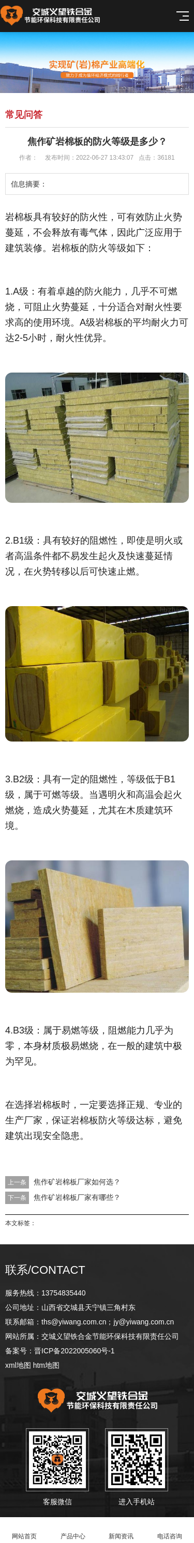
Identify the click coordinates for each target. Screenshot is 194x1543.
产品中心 (73, 1530)
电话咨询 (169, 1530)
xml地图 (18, 1365)
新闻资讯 (121, 1530)
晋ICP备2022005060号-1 (74, 1351)
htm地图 (46, 1365)
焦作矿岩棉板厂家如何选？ (77, 1182)
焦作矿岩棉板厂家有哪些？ (77, 1197)
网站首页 (24, 1530)
